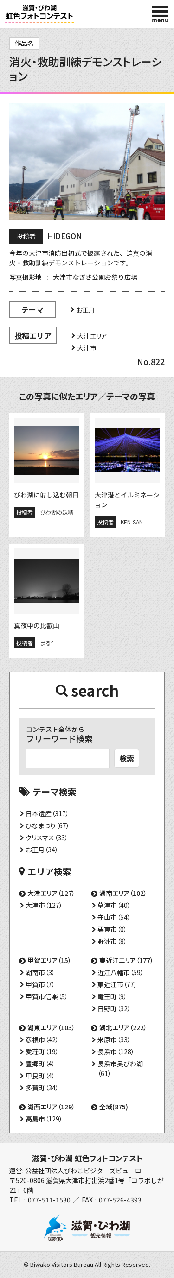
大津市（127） (44, 905)
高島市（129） (44, 1118)
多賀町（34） (42, 1087)
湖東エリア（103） (51, 1027)
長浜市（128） (116, 1051)
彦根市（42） (42, 1039)
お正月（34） (42, 849)
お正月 (85, 310)
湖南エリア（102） (123, 893)
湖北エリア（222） (123, 1027)
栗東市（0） (112, 929)
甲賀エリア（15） (49, 960)
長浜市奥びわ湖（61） (120, 1068)
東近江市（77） (117, 984)
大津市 (87, 348)
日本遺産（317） (47, 813)
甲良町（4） (40, 1075)
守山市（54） (114, 917)
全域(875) (113, 1106)
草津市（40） (114, 905)
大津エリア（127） (51, 893)
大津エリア (92, 335)
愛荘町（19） (42, 1051)
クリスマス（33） (47, 837)
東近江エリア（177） (126, 960)
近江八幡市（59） (120, 972)
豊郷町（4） (40, 1063)
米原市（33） (114, 1039)
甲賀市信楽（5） (47, 996)
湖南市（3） (40, 972)
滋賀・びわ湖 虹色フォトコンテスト (87, 1158)
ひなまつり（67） (48, 825)
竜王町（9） (112, 996)
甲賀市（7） (40, 984)
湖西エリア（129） (51, 1106)
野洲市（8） (112, 941)
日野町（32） (114, 1008)
